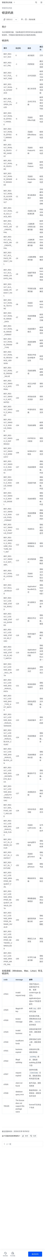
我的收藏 (32, 19)
